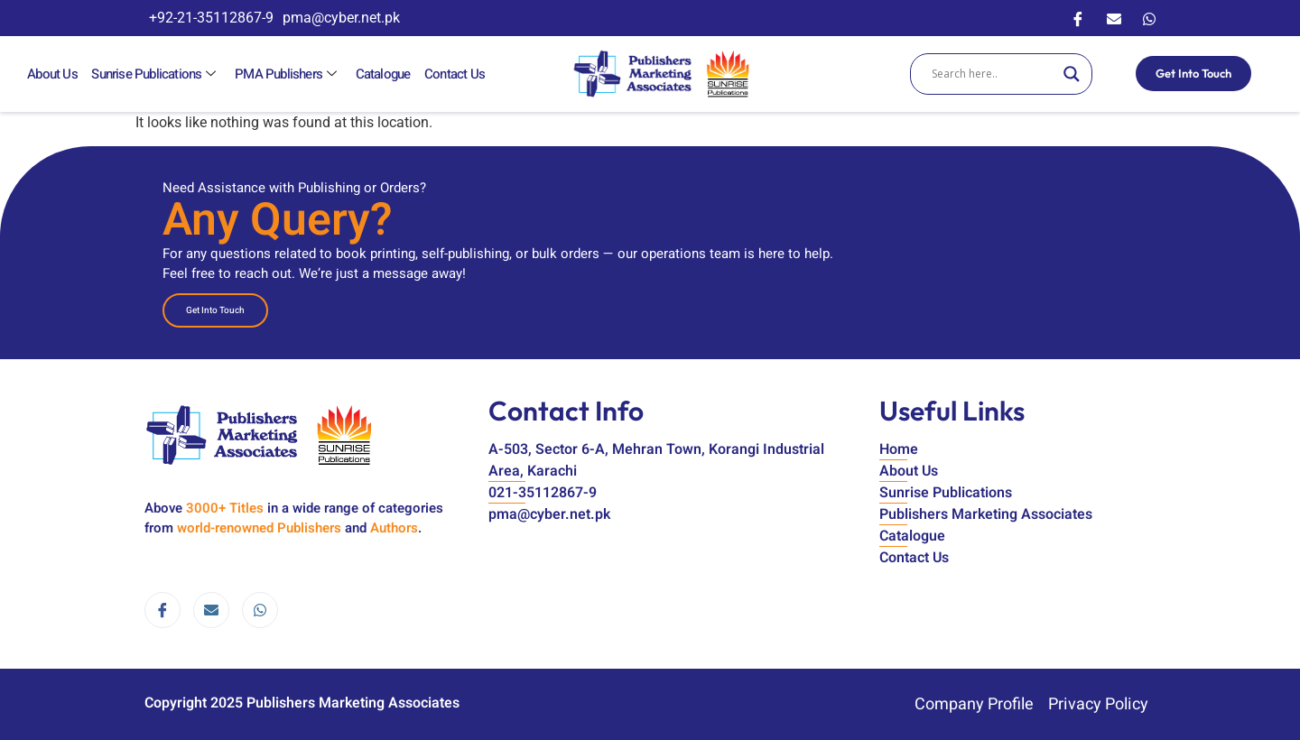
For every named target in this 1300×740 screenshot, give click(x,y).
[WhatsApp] (1149, 18)
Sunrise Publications (155, 74)
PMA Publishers (286, 74)
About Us (52, 74)
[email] (211, 610)
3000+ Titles (225, 508)
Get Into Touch (1193, 73)
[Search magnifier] (1071, 74)
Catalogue (381, 74)
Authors (394, 528)
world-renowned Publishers (259, 528)
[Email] (1114, 18)
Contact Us (452, 74)
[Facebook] (1078, 18)
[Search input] (993, 74)
